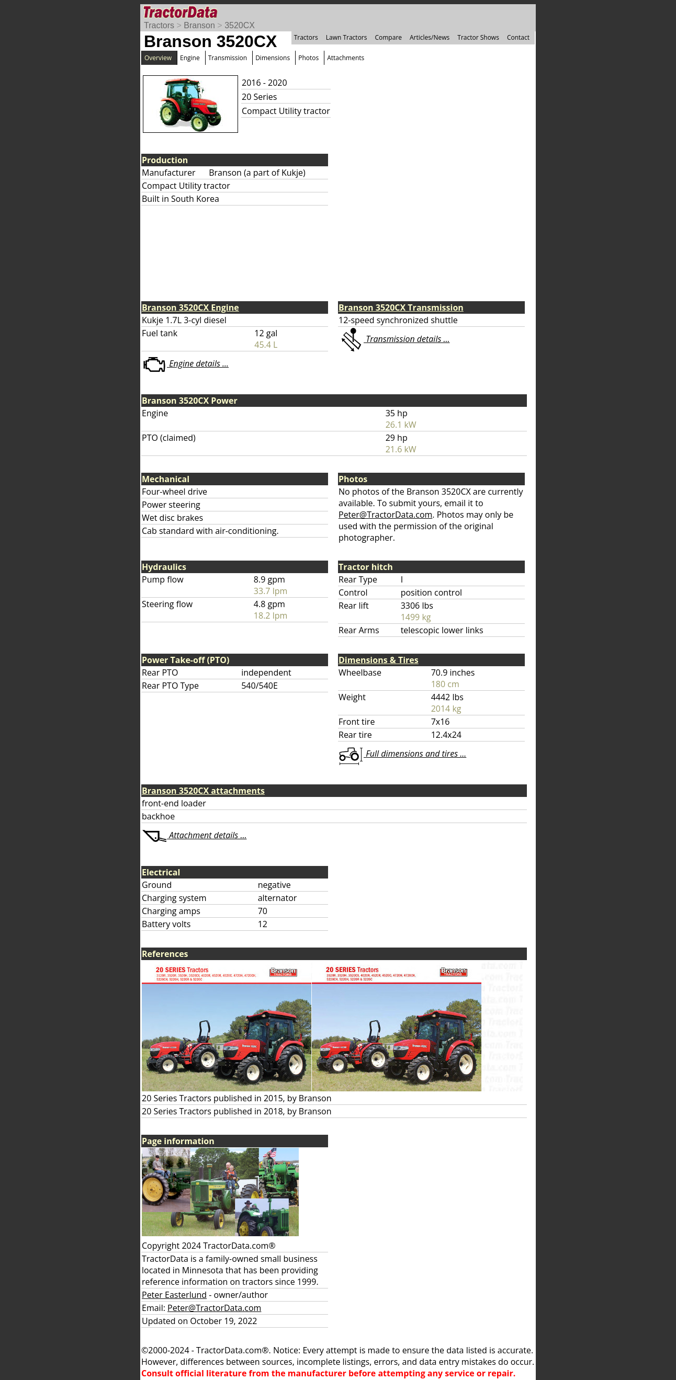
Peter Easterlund (174, 1295)
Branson (199, 25)
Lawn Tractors (346, 37)
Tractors (159, 25)
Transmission (227, 57)
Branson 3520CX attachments (203, 790)
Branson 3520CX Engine (190, 307)
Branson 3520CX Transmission (401, 307)
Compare (388, 37)
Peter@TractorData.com (385, 514)
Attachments (345, 57)
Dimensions (272, 57)
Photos (308, 57)
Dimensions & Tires (379, 660)
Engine (190, 57)
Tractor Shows (478, 37)
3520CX (239, 25)
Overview (158, 57)
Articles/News (429, 37)
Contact (518, 37)
